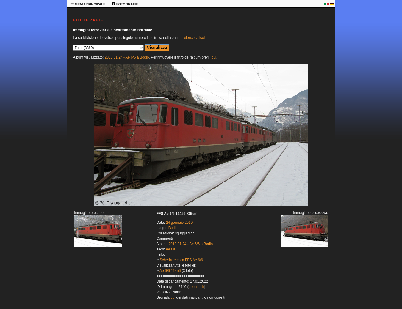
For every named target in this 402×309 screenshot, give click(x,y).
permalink (196, 287)
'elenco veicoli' (194, 38)
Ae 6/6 (171, 249)
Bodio (173, 228)
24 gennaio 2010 (179, 222)
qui (214, 57)
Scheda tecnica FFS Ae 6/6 (181, 260)
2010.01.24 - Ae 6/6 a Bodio (127, 57)
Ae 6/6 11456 (170, 271)
